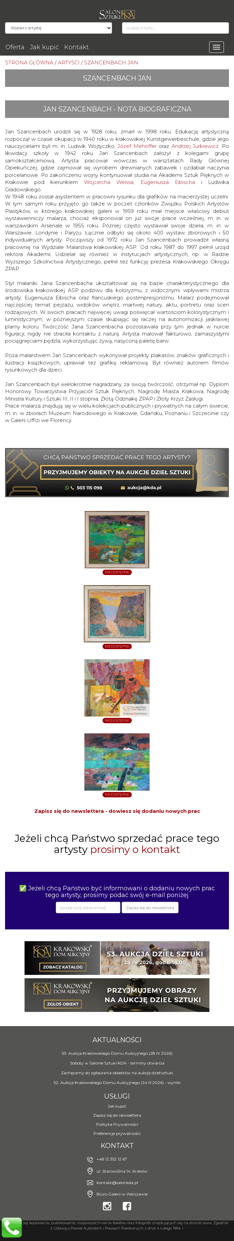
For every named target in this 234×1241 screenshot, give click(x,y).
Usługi (117, 1096)
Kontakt (76, 47)
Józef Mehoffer (137, 146)
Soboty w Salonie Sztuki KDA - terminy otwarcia (117, 1062)
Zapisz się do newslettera (117, 1115)
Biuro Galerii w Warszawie (122, 1194)
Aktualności (117, 1040)
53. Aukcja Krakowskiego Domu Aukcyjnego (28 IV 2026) (117, 1053)
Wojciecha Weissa (108, 182)
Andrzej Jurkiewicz (195, 146)
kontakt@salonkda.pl (117, 1182)
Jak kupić (44, 47)
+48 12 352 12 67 (111, 1159)
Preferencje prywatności (117, 1133)
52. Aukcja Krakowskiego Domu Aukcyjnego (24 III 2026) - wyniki (117, 1082)
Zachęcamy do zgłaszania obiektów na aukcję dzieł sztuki (117, 1072)
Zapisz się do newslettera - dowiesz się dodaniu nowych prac (117, 811)
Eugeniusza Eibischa (168, 182)
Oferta (15, 47)
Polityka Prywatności (117, 1124)
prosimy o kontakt (135, 849)
